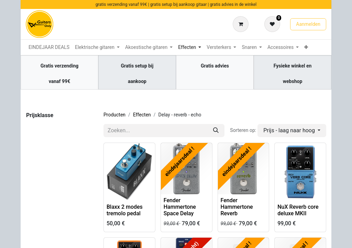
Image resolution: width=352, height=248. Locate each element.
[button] (291, 130)
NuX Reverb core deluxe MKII (297, 210)
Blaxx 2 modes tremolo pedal (125, 210)
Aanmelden (308, 24)
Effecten (142, 114)
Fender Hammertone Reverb (237, 207)
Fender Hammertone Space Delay (180, 207)
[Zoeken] (215, 130)
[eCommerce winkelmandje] (242, 24)
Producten (114, 114)
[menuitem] (49, 47)
